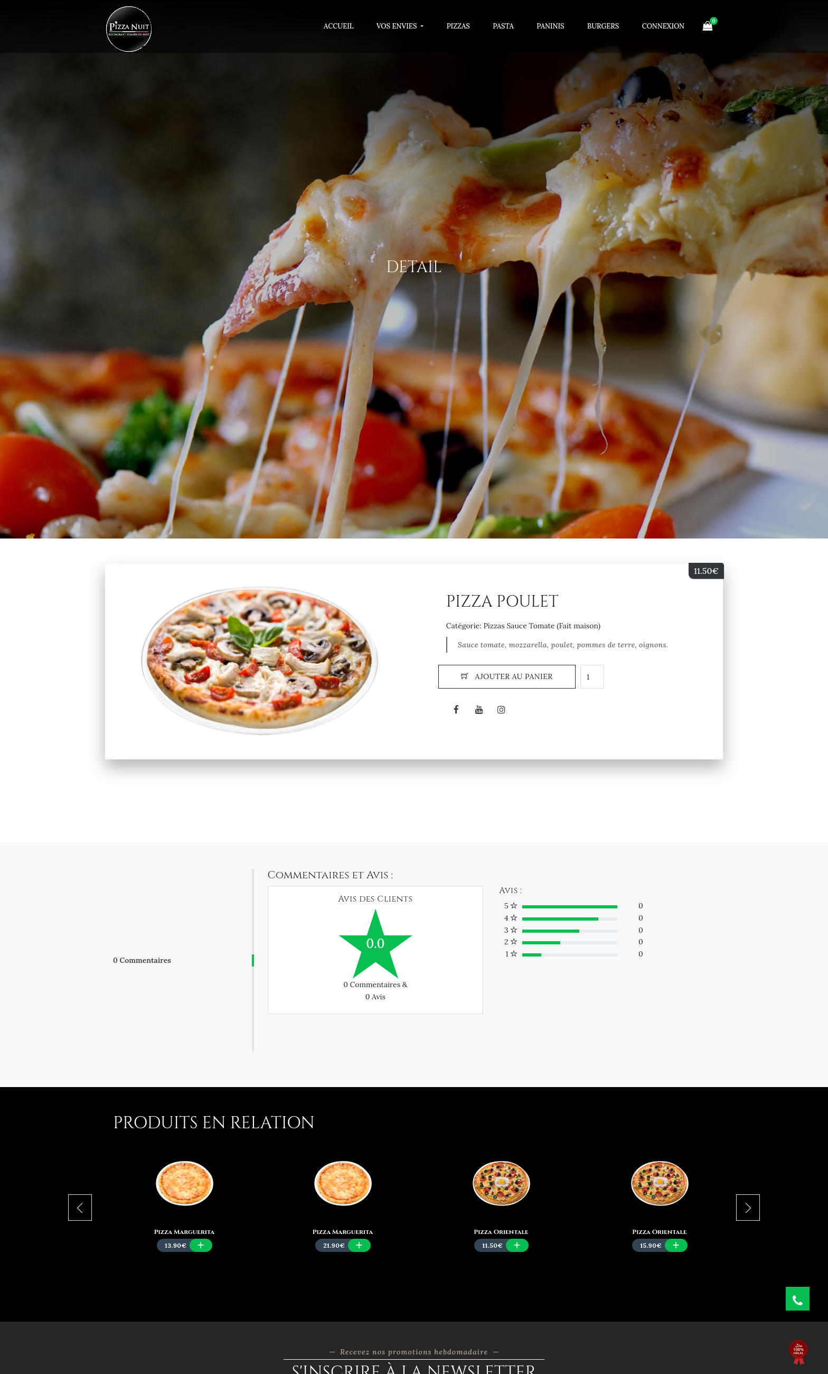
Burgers (603, 26)
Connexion (663, 26)
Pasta (503, 26)
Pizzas (458, 26)
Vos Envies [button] (398, 26)
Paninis (550, 26)
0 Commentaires (142, 960)
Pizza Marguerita (184, 1232)
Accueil (338, 26)
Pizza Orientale (501, 1232)
